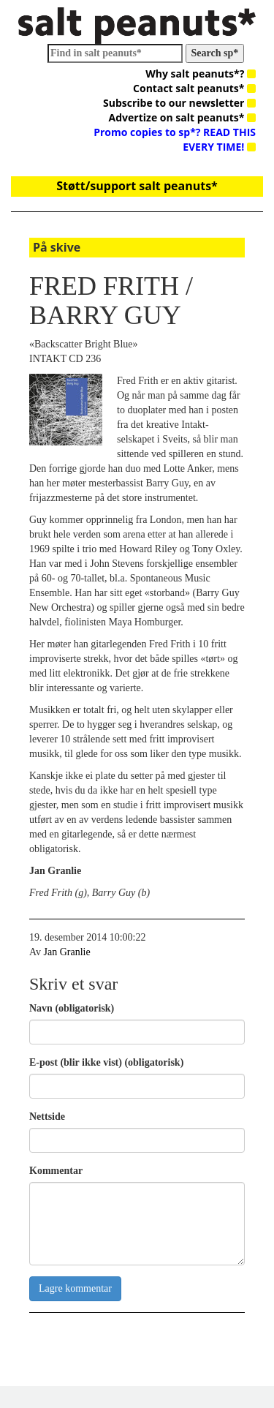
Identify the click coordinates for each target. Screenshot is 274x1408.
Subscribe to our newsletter (179, 103)
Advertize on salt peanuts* (182, 117)
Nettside (47, 1116)
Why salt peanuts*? (200, 73)
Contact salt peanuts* (194, 88)
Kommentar (56, 1170)
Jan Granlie (67, 951)
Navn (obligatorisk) (71, 1008)
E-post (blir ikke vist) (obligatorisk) (106, 1062)
